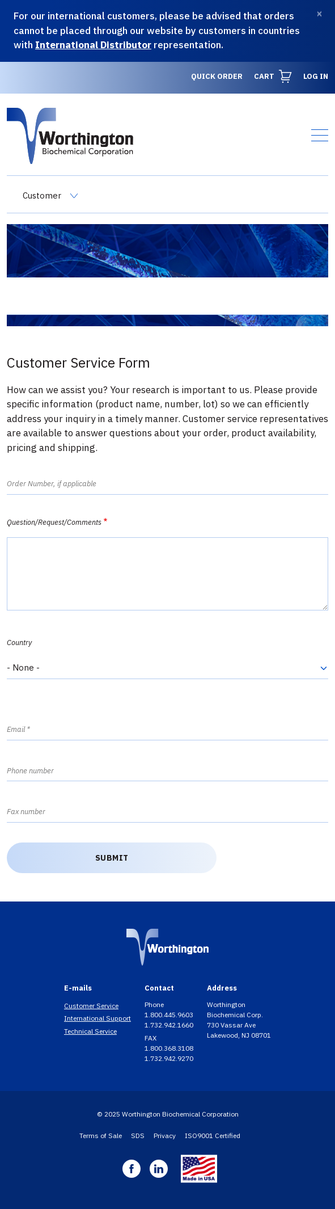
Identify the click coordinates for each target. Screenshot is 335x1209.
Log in (315, 76)
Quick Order (217, 76)
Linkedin (159, 1169)
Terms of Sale (100, 1135)
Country (19, 642)
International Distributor (93, 45)
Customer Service (91, 1005)
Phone (155, 1004)
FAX (151, 1038)
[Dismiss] (319, 14)
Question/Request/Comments (54, 522)
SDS (138, 1135)
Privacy (165, 1135)
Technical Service (90, 1031)
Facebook (131, 1169)
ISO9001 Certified (212, 1135)
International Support (97, 1018)
